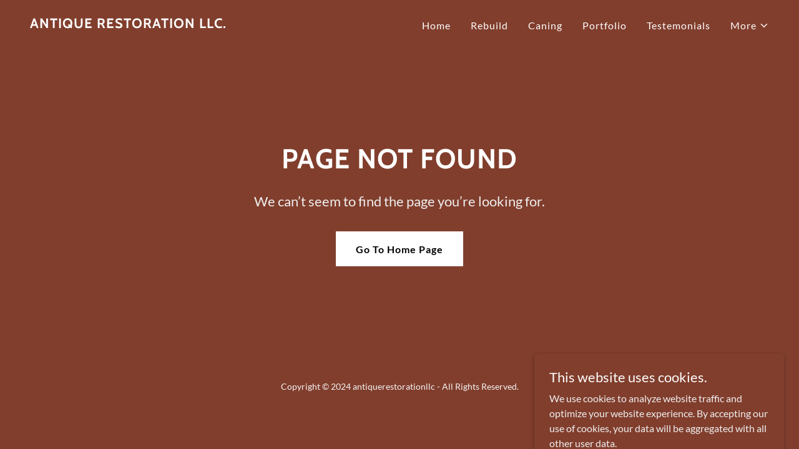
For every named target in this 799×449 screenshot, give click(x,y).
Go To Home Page (399, 249)
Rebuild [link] (489, 25)
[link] (128, 24)
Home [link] (436, 25)
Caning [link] (545, 25)
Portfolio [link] (604, 25)
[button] (749, 25)
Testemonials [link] (678, 25)
